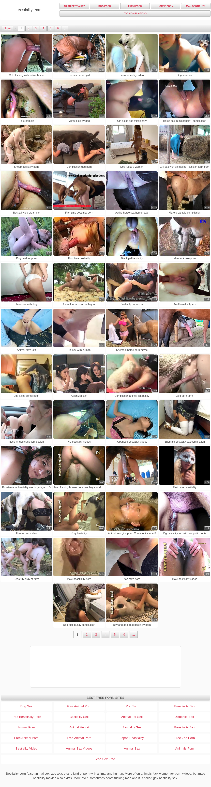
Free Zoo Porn (184, 738)
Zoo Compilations (135, 13)
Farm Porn (135, 6)
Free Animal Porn (79, 706)
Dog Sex (26, 706)
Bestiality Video (26, 748)
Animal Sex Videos (79, 748)
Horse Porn (165, 6)
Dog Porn (104, 6)
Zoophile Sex (184, 717)
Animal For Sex (132, 717)
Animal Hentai (79, 727)
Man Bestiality (195, 6)
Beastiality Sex (184, 706)
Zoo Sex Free (105, 759)
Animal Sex (132, 748)
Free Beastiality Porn (26, 717)
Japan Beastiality (132, 738)
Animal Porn (26, 727)
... (65, 28)
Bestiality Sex (79, 717)
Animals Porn (184, 748)
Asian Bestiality (74, 6)
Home (7, 28)
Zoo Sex (132, 706)
